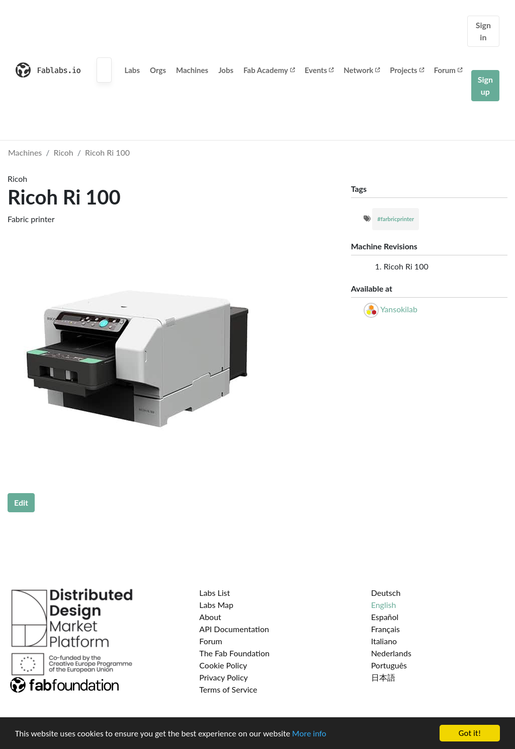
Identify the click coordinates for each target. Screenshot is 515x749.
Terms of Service (228, 689)
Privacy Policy (223, 677)
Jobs (225, 70)
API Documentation (234, 629)
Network (362, 70)
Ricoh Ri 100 (107, 152)
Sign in (483, 31)
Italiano (384, 641)
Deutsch (386, 592)
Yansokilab (398, 309)
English (383, 604)
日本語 (383, 677)
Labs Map (216, 604)
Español (385, 617)
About (210, 617)
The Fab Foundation (234, 653)
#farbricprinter (395, 219)
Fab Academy (269, 70)
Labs (132, 70)
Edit (21, 502)
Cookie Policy (223, 665)
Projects (406, 70)
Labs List (214, 592)
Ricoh (63, 152)
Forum (448, 70)
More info (309, 733)
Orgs (158, 70)
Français (385, 629)
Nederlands (391, 653)
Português (389, 665)
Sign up (485, 85)
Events (319, 70)
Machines (192, 70)
